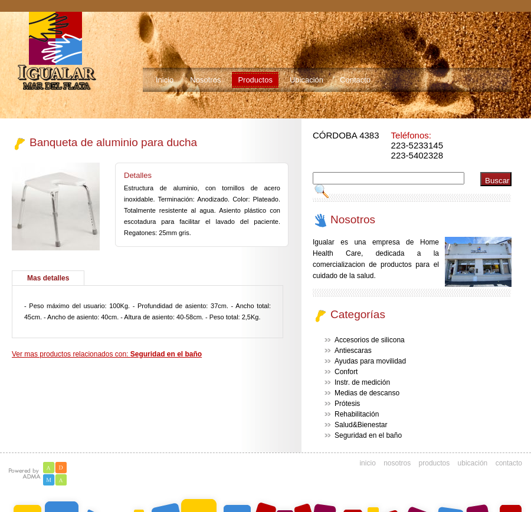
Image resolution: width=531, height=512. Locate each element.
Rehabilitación (357, 414)
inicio (367, 463)
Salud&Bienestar (361, 425)
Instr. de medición (362, 382)
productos (434, 463)
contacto (509, 463)
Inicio (164, 79)
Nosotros (205, 79)
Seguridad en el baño (368, 435)
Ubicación (306, 79)
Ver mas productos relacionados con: (107, 354)
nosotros (397, 463)
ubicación (473, 463)
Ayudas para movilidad (370, 361)
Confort (346, 372)
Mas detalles (48, 278)
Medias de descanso (367, 393)
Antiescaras (353, 350)
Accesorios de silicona (370, 340)
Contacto (355, 79)
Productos (255, 79)
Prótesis (347, 403)
